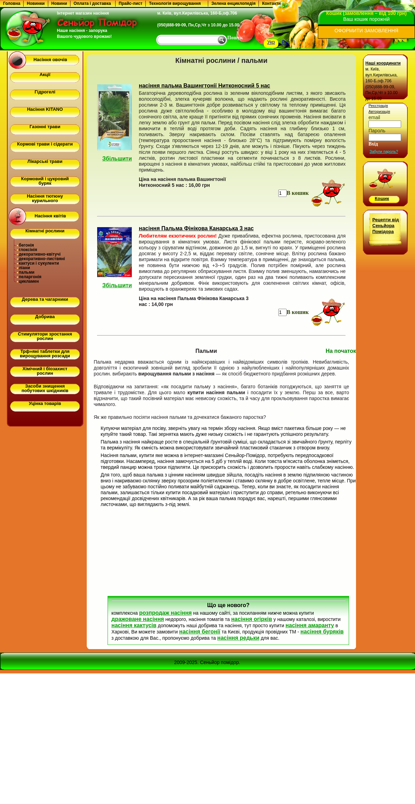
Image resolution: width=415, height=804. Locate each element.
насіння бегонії (199, 632)
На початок (340, 351)
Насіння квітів (50, 215)
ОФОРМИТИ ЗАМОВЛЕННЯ (366, 30)
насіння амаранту (310, 625)
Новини (59, 3)
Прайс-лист (130, 3)
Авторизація (379, 111)
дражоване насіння (137, 619)
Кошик (382, 198)
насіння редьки (238, 638)
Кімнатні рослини (45, 230)
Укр (271, 42)
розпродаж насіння (165, 613)
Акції (45, 74)
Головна (11, 3)
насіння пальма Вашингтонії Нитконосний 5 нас (204, 86)
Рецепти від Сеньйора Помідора (385, 225)
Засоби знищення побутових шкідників (45, 388)
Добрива (44, 316)
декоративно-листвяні (42, 258)
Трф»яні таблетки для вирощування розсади (45, 353)
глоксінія (28, 249)
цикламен (29, 281)
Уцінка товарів (45, 403)
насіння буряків (322, 632)
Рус (286, 42)
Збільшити (117, 158)
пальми (26, 272)
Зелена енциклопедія (233, 3)
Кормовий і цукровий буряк (45, 181)
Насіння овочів (50, 59)
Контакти (271, 3)
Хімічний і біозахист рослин (45, 371)
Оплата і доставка (92, 3)
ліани (24, 267)
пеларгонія (30, 276)
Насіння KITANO (45, 109)
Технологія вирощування (175, 3)
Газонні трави (44, 126)
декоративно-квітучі (40, 254)
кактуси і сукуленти (39, 263)
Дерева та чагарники (45, 299)
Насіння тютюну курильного (45, 198)
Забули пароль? (384, 151)
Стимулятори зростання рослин (45, 336)
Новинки (35, 3)
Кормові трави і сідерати (45, 144)
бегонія (26, 245)
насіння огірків (251, 619)
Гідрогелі (45, 91)
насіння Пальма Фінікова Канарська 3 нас (196, 228)
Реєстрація (378, 105)
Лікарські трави (44, 161)
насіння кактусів (133, 625)
